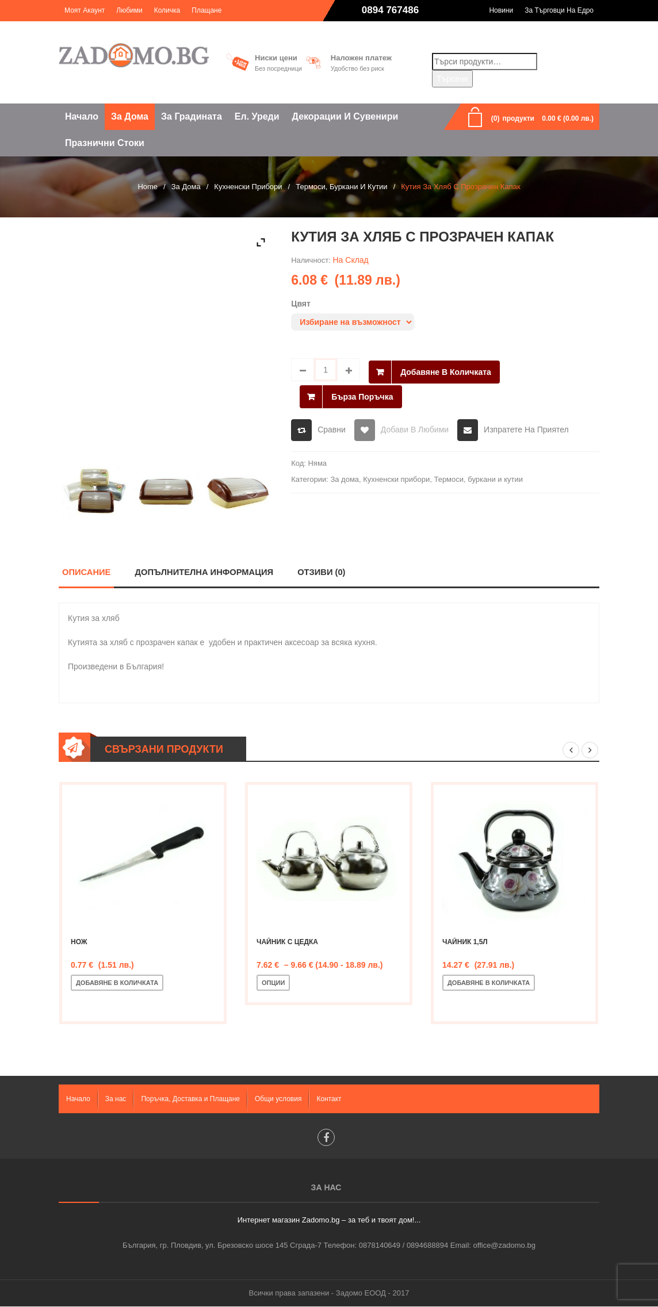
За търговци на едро (559, 10)
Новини (501, 10)
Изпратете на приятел (526, 425)
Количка (167, 10)
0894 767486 (390, 10)
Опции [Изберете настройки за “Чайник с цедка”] (273, 982)
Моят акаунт (84, 10)
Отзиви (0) (323, 572)
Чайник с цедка (287, 942)
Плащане (206, 10)
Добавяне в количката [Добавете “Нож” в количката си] (117, 982)
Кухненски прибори (248, 186)
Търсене (452, 78)
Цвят (301, 303)
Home (147, 186)
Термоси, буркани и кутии (341, 186)
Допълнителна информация (205, 572)
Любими (129, 10)
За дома (186, 186)
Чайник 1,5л (465, 942)
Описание (86, 572)
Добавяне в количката (445, 369)
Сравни (331, 425)
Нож (79, 942)
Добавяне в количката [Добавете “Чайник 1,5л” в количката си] (488, 982)
